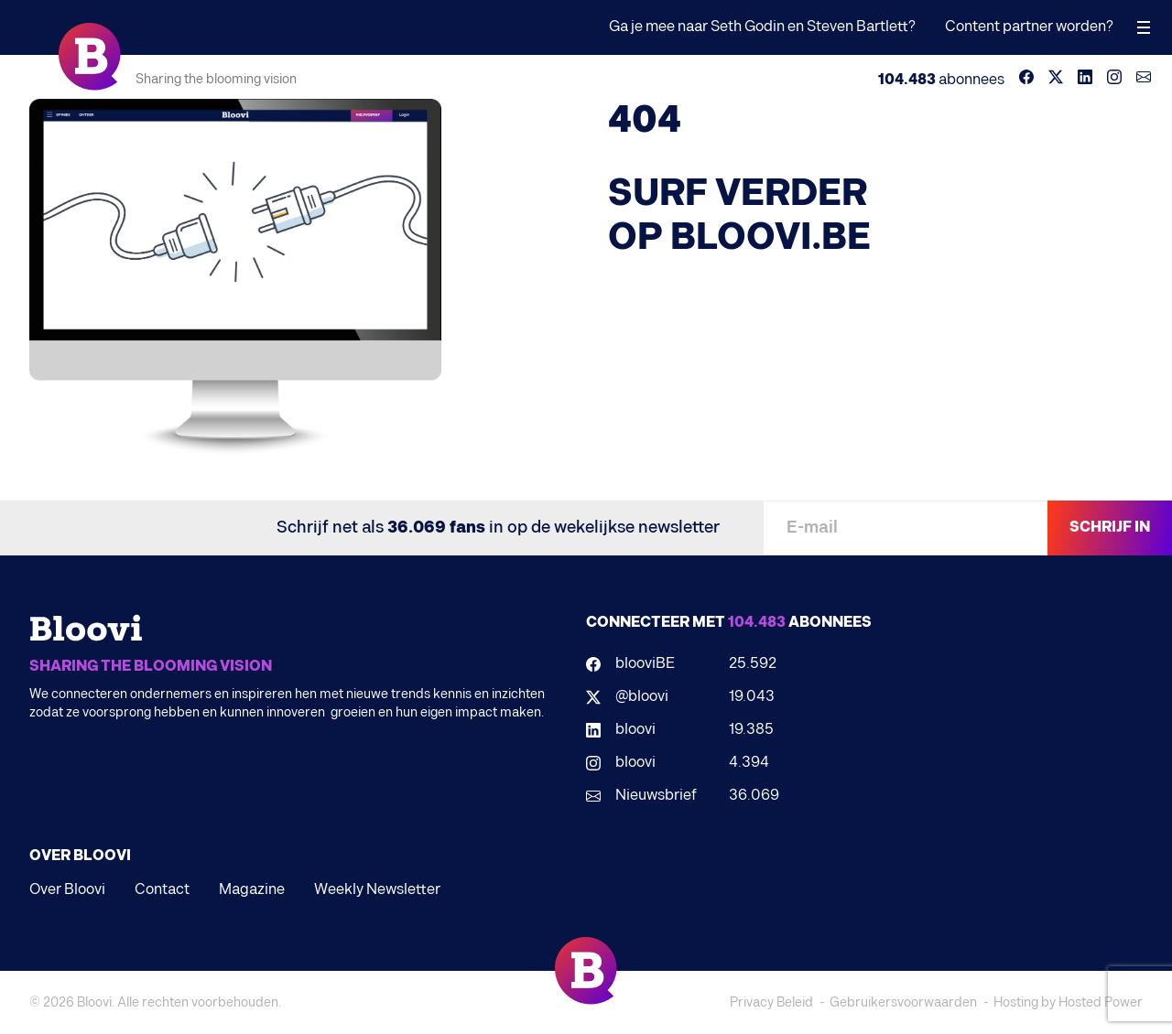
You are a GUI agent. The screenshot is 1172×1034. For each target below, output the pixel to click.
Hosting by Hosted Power (1068, 1002)
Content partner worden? (1029, 27)
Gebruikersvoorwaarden (903, 1002)
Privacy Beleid (771, 1002)
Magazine (252, 890)
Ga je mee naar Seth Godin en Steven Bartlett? (762, 27)
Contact (162, 890)
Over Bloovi (67, 890)
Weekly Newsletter (377, 890)
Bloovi (94, 1002)
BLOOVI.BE (770, 238)
